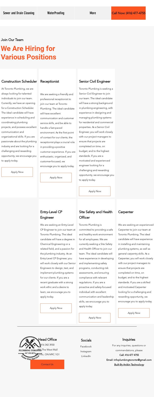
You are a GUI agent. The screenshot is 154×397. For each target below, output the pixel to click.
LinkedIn (86, 356)
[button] (18, 13)
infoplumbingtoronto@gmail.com (133, 359)
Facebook (86, 346)
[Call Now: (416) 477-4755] (128, 13)
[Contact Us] (47, 364)
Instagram (85, 351)
